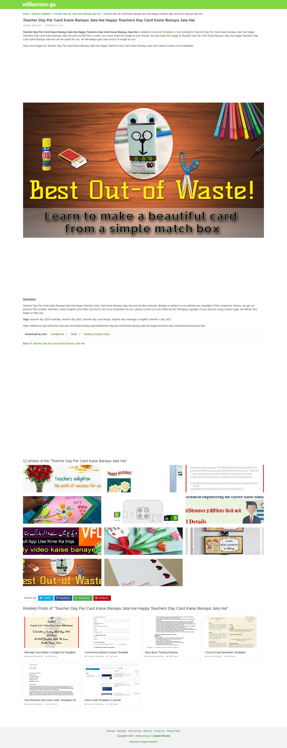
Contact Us (159, 731)
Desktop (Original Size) (96, 334)
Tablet (73, 334)
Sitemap (111, 731)
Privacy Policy (173, 731)
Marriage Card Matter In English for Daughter (50, 652)
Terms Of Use (134, 731)
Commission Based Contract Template (106, 652)
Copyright (121, 731)
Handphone (57, 334)
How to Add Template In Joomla (103, 699)
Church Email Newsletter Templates (225, 652)
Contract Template (94, 656)
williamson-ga (41, 4)
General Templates (32, 25)
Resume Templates (154, 656)
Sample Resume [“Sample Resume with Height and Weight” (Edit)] (161, 736)
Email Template (213, 656)
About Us (147, 731)
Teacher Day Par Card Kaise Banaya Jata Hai (59, 343)
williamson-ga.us (143, 736)
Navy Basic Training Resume (161, 652)
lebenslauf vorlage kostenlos (143, 742)
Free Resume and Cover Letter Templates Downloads (54, 699)
